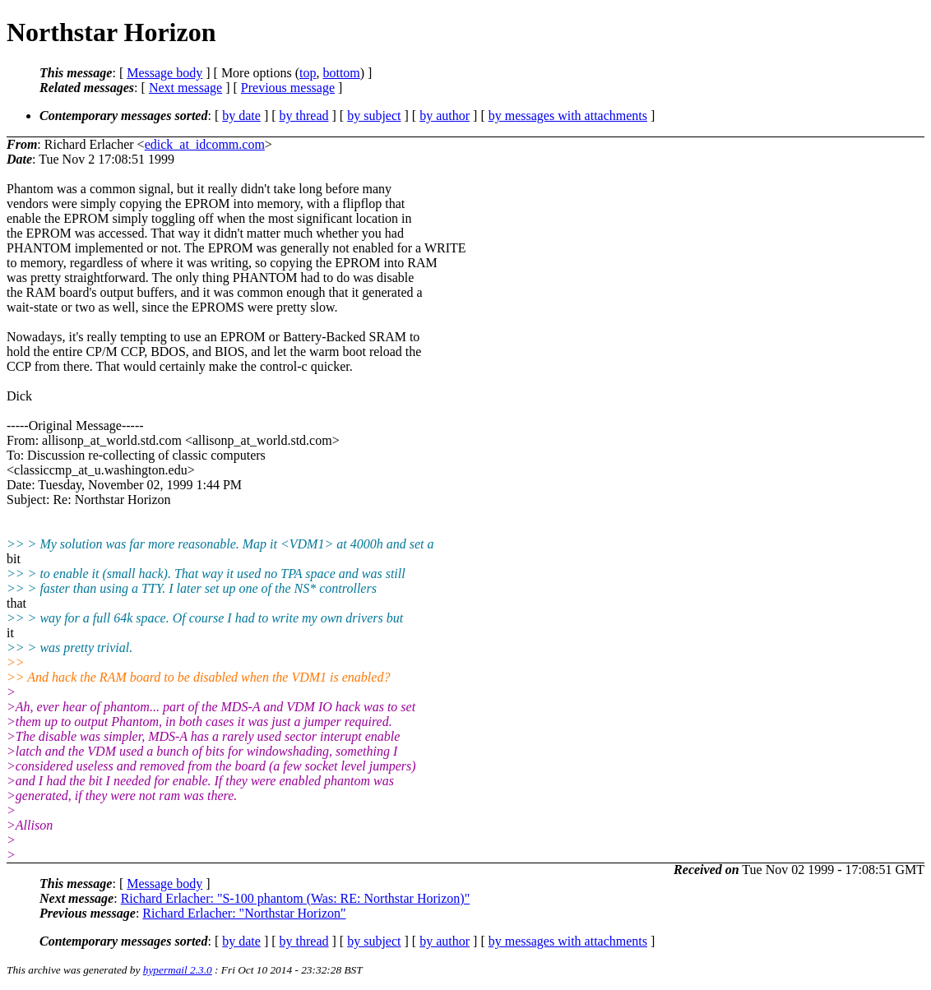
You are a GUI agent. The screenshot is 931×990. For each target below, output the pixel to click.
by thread (304, 116)
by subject (374, 116)
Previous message (288, 88)
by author (444, 116)
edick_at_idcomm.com (205, 144)
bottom (340, 73)
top (307, 73)
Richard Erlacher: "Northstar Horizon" (243, 913)
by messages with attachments (568, 116)
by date (241, 116)
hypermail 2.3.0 (177, 970)
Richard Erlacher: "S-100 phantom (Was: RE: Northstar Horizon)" (295, 898)
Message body (164, 73)
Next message (185, 88)
